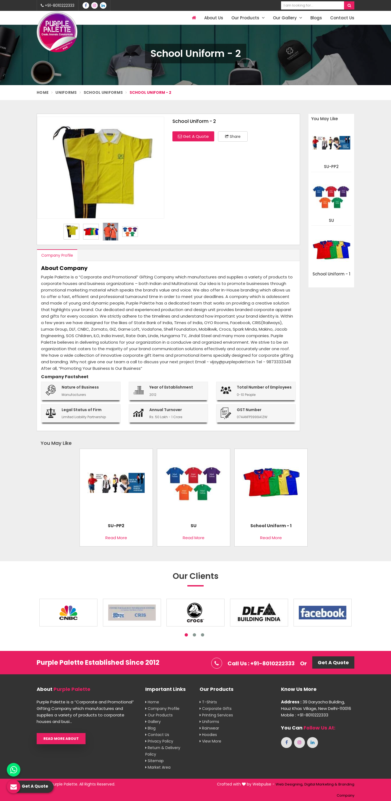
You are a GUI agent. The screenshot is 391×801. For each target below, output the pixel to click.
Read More (116, 538)
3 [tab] (202, 635)
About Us (213, 18)
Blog (150, 728)
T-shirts (208, 702)
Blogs (316, 18)
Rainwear (209, 728)
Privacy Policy (159, 741)
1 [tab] (186, 635)
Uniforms (66, 92)
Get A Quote (193, 136)
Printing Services (216, 715)
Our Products (248, 18)
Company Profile (57, 255)
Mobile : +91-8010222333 (304, 715)
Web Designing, (289, 784)
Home (43, 92)
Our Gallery (287, 18)
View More (210, 741)
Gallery (153, 721)
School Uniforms (103, 92)
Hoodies (208, 734)
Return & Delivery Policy (162, 751)
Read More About (61, 738)
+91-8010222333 (57, 5)
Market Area (158, 767)
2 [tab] (194, 635)
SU (331, 220)
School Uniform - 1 (331, 274)
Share (233, 136)
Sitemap (154, 760)
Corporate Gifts (216, 708)
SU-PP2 (331, 166)
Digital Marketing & (320, 784)
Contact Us (342, 18)
